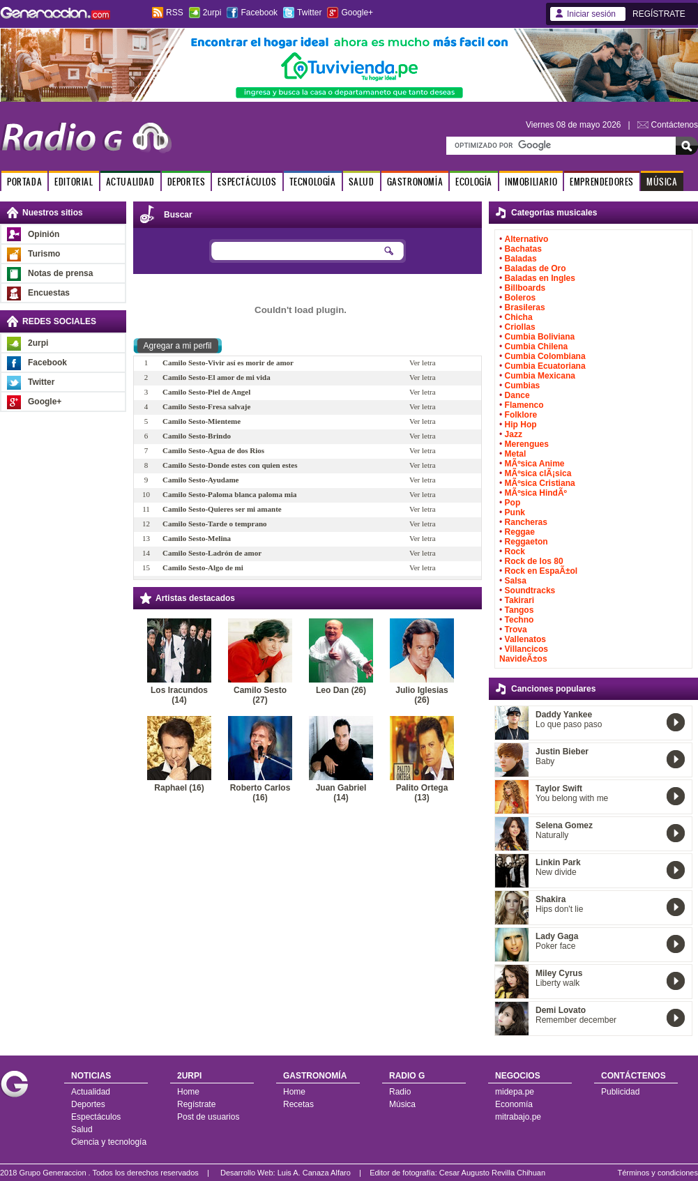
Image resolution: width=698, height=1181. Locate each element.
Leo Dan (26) (341, 690)
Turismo (44, 254)
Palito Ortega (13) (422, 792)
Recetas (298, 1104)
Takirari (519, 600)
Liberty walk (557, 983)
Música (402, 1104)
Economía (514, 1104)
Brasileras (525, 307)
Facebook (259, 12)
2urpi (212, 12)
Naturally (552, 835)
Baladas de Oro (535, 268)
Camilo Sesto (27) (260, 695)
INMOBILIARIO (531, 182)
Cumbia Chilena (536, 346)
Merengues (527, 444)
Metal (515, 454)
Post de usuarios (208, 1117)
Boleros (520, 298)
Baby (545, 761)
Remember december (576, 1020)
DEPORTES (186, 182)
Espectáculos (96, 1117)
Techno (519, 620)
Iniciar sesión (591, 14)
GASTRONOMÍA (415, 182)
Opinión (43, 234)
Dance (517, 395)
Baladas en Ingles (540, 278)
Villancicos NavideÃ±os (523, 654)
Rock (515, 551)
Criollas (520, 327)
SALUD (361, 182)
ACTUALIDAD (130, 182)
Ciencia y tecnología (108, 1142)
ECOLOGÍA (473, 182)
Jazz (513, 434)
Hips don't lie (559, 909)
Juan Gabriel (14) (341, 792)
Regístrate (196, 1104)
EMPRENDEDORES (602, 182)
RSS (174, 12)
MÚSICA (662, 182)
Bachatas (523, 249)
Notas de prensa (60, 273)
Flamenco (524, 405)
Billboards (525, 288)
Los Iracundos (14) (179, 695)
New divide (556, 872)
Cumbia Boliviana (540, 337)
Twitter (309, 12)
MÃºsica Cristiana (540, 483)
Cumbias (522, 385)
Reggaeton (526, 542)
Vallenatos (525, 639)
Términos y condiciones (657, 1172)
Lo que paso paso (569, 724)
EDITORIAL (73, 182)
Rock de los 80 (534, 561)
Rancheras (526, 522)
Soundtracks (530, 590)
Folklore (521, 415)
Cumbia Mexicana (540, 376)
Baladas (521, 259)
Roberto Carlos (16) (260, 792)
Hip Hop (521, 424)
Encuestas (49, 293)
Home (188, 1092)
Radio (400, 1092)
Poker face (555, 946)
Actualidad (90, 1092)
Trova (516, 629)
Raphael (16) (179, 788)
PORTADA (24, 182)
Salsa (515, 581)
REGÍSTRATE (658, 14)
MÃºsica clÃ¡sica (538, 473)
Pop (513, 503)
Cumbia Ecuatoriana (545, 366)
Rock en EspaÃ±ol (541, 571)
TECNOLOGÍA (312, 182)
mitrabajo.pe (518, 1117)
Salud (82, 1129)
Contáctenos (674, 125)
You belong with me (572, 798)
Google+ (357, 12)
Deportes (88, 1104)
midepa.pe (514, 1092)
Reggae (520, 532)
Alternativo (527, 239)
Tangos (519, 610)
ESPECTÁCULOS (247, 182)
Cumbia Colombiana (545, 356)
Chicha (519, 317)
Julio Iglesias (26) (421, 695)
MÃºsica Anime (535, 463)
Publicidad (620, 1092)
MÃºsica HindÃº (536, 493)
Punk (515, 512)
